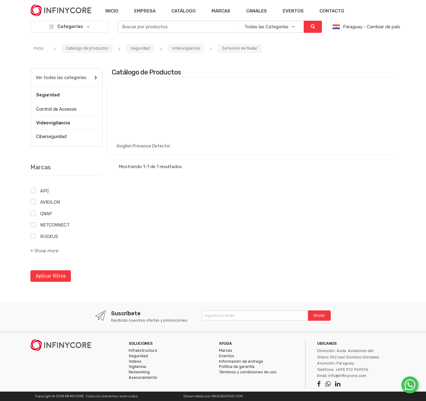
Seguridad (140, 48)
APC (44, 191)
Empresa (144, 11)
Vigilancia (137, 366)
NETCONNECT (55, 225)
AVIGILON (50, 202)
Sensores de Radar (239, 48)
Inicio (111, 11)
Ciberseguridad (51, 136)
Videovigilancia (186, 48)
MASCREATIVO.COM (227, 396)
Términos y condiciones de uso (248, 372)
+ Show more (44, 251)
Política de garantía (236, 366)
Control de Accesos (56, 109)
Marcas (220, 11)
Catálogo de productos (87, 48)
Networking (139, 372)
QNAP (46, 213)
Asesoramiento (143, 377)
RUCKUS (49, 236)
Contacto (332, 11)
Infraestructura (143, 350)
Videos (135, 361)
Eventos (293, 11)
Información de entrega (241, 361)
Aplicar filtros (51, 276)
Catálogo (183, 11)
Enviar (319, 315)
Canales (256, 11)
